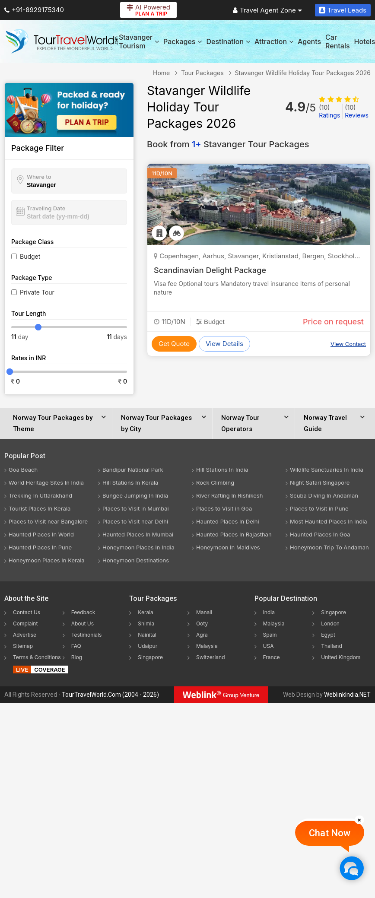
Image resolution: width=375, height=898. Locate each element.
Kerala (145, 612)
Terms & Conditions (37, 657)
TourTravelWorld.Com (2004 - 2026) (110, 694)
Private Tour (37, 292)
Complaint (25, 623)
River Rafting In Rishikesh (229, 495)
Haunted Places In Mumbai (137, 534)
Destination (228, 41)
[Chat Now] (351, 868)
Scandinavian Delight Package (210, 270)
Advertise (24, 634)
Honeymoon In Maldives (228, 547)
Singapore (150, 657)
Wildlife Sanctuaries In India (326, 469)
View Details (224, 344)
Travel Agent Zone (267, 10)
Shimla (146, 623)
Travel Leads (342, 10)
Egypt (328, 634)
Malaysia (207, 646)
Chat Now (329, 833)
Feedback (83, 612)
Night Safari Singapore (320, 482)
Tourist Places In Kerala (39, 508)
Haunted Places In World (41, 534)
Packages (182, 41)
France (271, 657)
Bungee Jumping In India (135, 495)
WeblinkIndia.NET (347, 694)
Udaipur (147, 646)
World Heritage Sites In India (46, 482)
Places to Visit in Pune (319, 508)
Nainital (147, 634)
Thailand (331, 646)
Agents (309, 41)
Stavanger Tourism (139, 41)
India (269, 612)
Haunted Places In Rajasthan (234, 534)
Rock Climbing (215, 482)
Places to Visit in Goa (224, 508)
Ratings (329, 111)
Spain (270, 634)
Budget (30, 256)
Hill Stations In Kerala (130, 482)
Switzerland (210, 657)
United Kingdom (340, 657)
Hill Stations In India (222, 469)
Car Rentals (337, 41)
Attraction (273, 41)
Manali (204, 612)
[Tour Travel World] (61, 41)
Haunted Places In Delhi (227, 521)
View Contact (348, 343)
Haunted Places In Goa (320, 534)
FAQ (76, 646)
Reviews (357, 111)
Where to (39, 176)
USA (268, 646)
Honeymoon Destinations (135, 560)
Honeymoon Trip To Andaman (329, 547)
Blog (76, 657)
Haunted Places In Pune (40, 547)
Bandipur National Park (132, 469)
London (330, 623)
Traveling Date (46, 208)
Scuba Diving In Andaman (324, 495)
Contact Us (26, 612)
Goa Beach (23, 469)
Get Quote (174, 344)
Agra (202, 634)
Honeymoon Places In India (138, 547)
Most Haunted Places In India (328, 521)
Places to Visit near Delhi (135, 521)
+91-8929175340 (34, 10)
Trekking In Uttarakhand (40, 495)
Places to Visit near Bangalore (48, 521)
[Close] (359, 819)
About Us (82, 623)
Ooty (202, 623)
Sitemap (23, 646)
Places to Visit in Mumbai (135, 508)
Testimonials (86, 634)
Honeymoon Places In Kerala (47, 560)
